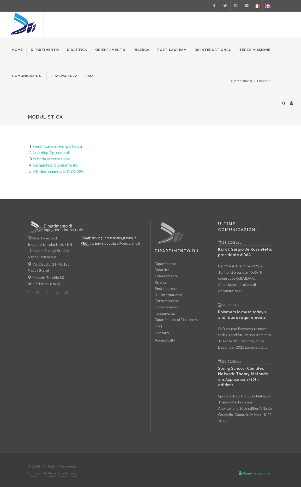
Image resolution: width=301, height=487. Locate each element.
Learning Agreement (51, 152)
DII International (168, 294)
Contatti (162, 333)
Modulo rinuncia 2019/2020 (58, 171)
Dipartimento (165, 263)
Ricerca (161, 282)
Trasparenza (165, 313)
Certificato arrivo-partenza (57, 146)
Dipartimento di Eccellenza (176, 319)
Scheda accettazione (51, 158)
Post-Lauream (166, 288)
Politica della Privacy (60, 473)
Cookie (33, 473)
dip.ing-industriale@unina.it (114, 238)
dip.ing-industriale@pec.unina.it (115, 243)
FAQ (158, 325)
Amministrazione (254, 473)
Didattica (162, 269)
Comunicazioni (166, 307)
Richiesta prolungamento (55, 164)
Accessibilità (165, 340)
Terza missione (167, 300)
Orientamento (166, 276)
